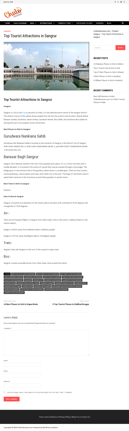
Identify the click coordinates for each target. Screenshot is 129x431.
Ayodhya (99, 23)
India (32, 23)
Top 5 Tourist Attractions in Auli (107, 68)
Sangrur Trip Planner (42, 286)
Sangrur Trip (27, 286)
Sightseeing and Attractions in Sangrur (66, 286)
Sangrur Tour (10, 283)
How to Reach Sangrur (52, 277)
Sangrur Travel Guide (12, 286)
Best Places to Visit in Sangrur (23, 274)
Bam (56, 427)
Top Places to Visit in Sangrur (32, 289)
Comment (8, 328)
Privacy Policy (65, 417)
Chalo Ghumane (20, 23)
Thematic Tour (64, 23)
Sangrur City (38, 280)
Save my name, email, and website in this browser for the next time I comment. (39, 392)
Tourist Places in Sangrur (14, 293)
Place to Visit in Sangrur (14, 280)
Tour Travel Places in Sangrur (56, 289)
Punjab (25, 112)
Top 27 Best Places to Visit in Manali (109, 72)
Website (7, 381)
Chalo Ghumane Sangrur (13, 277)
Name (6, 361)
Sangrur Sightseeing (52, 280)
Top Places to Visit (84, 23)
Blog (109, 23)
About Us (75, 417)
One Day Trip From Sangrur (72, 277)
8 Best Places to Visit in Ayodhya (107, 76)
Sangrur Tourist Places (64, 283)
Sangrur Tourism (46, 283)
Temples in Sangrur (12, 289)
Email (6, 371)
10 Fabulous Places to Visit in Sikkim (108, 64)
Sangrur (7, 31)
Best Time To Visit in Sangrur (70, 274)
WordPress (46, 427)
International (46, 23)
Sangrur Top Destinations (72, 280)
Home (7, 23)
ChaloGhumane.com (25, 427)
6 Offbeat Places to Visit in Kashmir (108, 80)
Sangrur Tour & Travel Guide (27, 283)
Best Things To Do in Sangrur (47, 274)
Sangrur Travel (81, 283)
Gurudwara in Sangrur (33, 277)
